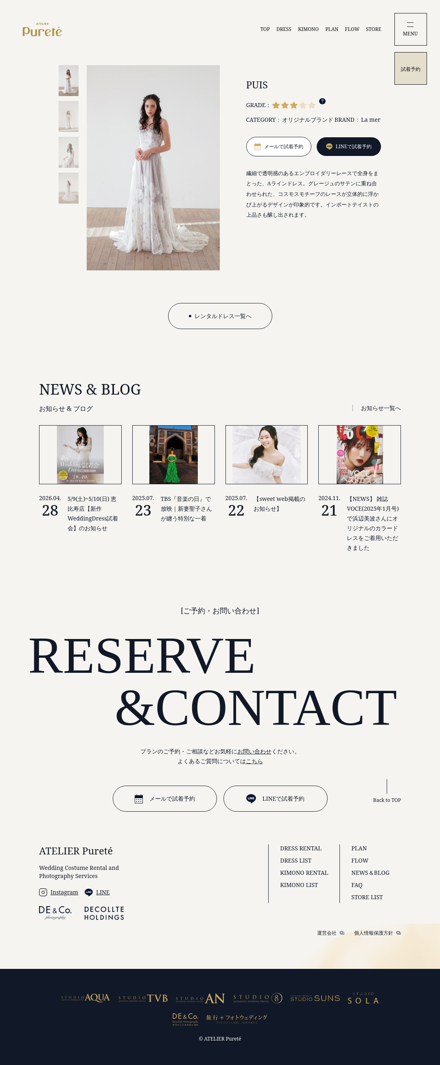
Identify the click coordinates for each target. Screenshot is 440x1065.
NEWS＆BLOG (370, 872)
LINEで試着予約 (275, 799)
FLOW (352, 29)
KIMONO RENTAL (304, 872)
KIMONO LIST (299, 885)
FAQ (356, 885)
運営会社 (330, 933)
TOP (265, 29)
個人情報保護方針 (377, 933)
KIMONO (308, 29)
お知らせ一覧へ (381, 408)
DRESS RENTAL (301, 848)
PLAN (331, 29)
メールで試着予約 (165, 799)
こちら (254, 761)
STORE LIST (367, 897)
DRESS (283, 29)
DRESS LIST (295, 860)
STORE (373, 29)
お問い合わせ (254, 751)
